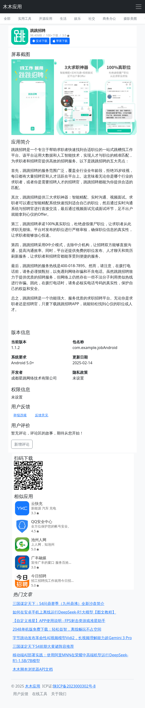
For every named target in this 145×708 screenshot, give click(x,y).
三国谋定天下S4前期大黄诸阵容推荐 (43, 646)
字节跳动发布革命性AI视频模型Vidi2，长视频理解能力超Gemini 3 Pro (72, 637)
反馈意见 (41, 415)
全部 (7, 18)
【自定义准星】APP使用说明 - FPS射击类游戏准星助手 (59, 620)
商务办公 (109, 18)
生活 (63, 18)
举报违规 (20, 415)
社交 (91, 18)
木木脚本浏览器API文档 (33, 669)
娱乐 (77, 18)
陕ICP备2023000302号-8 (74, 686)
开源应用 (45, 18)
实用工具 (24, 18)
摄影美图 (130, 18)
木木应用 (12, 6)
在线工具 (39, 693)
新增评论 (21, 444)
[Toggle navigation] (138, 6)
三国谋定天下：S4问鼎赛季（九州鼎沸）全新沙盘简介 (58, 603)
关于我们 (58, 693)
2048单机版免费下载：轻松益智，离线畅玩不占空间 (57, 629)
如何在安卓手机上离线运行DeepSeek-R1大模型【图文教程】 (64, 612)
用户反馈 (20, 693)
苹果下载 (60, 41)
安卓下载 (39, 41)
